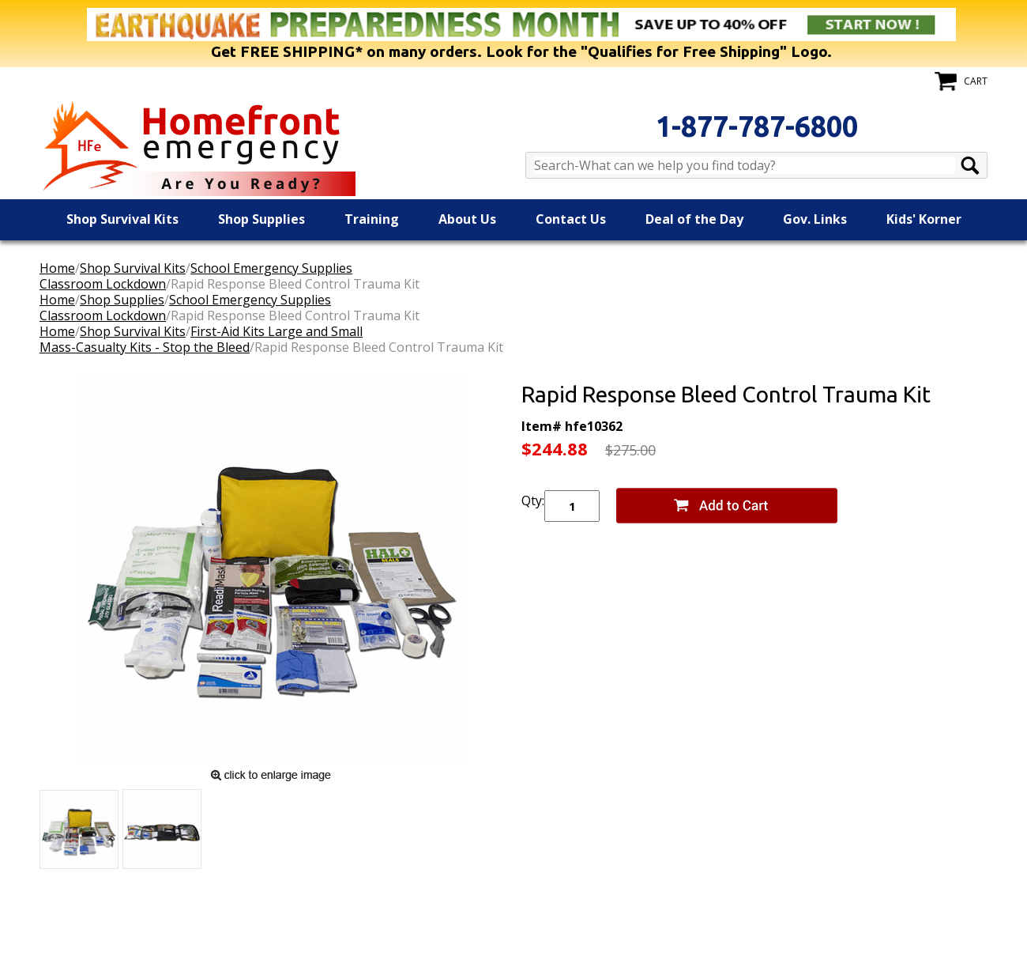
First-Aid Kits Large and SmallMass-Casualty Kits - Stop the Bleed (201, 339)
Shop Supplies (261, 219)
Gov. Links (815, 219)
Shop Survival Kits (122, 219)
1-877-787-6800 (757, 126)
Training (371, 219)
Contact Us (571, 219)
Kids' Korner (923, 219)
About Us (467, 219)
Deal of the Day (694, 219)
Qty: (532, 500)
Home (57, 268)
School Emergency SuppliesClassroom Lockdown (196, 276)
